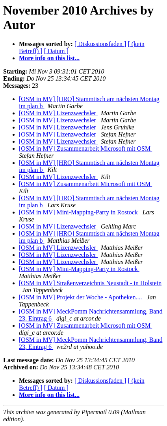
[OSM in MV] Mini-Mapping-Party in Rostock (79, 212)
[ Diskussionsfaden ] (100, 44)
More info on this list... (49, 58)
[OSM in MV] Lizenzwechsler (58, 113)
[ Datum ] (56, 51)
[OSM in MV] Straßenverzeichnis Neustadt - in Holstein (90, 283)
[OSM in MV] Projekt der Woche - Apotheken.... (81, 297)
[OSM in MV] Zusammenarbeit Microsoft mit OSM (85, 148)
